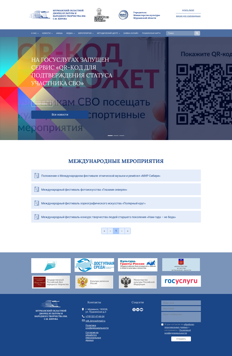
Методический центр (107, 33)
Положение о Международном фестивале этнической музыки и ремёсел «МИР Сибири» (100, 175)
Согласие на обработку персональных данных (93, 336)
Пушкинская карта (151, 33)
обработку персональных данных (179, 326)
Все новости (60, 114)
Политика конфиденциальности (97, 326)
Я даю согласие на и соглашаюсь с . (179, 329)
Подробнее (41, 104)
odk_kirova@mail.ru (95, 321)
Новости (46, 33)
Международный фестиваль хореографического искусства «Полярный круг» (93, 203)
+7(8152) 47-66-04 (95, 316)
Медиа (69, 33)
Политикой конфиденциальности (177, 331)
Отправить (181, 339)
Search (197, 33)
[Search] (180, 33)
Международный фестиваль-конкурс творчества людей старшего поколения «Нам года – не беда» (108, 217)
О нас (34, 33)
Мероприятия (85, 33)
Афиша (59, 33)
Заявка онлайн (130, 33)
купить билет (188, 10)
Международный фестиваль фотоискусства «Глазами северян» (84, 189)
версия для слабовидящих (188, 16)
